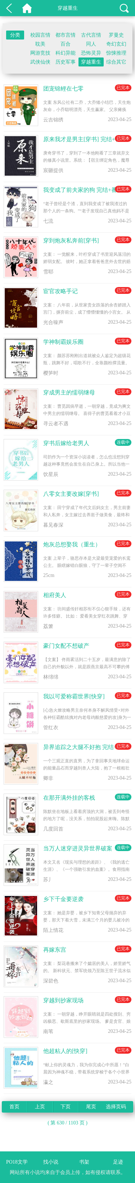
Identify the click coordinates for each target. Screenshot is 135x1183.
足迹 (118, 1162)
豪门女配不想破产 (66, 646)
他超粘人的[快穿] (65, 1051)
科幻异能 (65, 53)
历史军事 (65, 62)
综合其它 (116, 62)
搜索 (124, 8)
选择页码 (116, 1106)
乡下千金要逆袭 (63, 899)
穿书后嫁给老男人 (66, 443)
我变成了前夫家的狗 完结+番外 (83, 190)
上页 (40, 1106)
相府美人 (54, 595)
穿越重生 (91, 62)
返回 (9, 8)
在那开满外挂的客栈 (69, 798)
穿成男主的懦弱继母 (69, 392)
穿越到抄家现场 (63, 1000)
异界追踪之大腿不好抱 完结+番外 (86, 747)
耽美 (40, 44)
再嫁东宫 (54, 950)
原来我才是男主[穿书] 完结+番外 (85, 139)
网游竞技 (40, 53)
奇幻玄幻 (116, 44)
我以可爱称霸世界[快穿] (74, 696)
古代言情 (91, 35)
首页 (14, 1106)
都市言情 (65, 35)
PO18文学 (27, 8)
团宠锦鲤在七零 (63, 89)
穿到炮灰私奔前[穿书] (71, 240)
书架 (84, 1162)
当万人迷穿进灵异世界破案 (77, 848)
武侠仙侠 (40, 62)
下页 (65, 1106)
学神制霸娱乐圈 (63, 342)
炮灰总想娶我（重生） (72, 544)
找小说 (50, 1162)
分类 (15, 35)
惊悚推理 (116, 53)
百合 (65, 44)
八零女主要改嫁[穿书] (71, 494)
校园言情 (40, 35)
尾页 (91, 1106)
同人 (91, 44)
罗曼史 (116, 35)
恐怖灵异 (91, 53)
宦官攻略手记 (60, 291)
